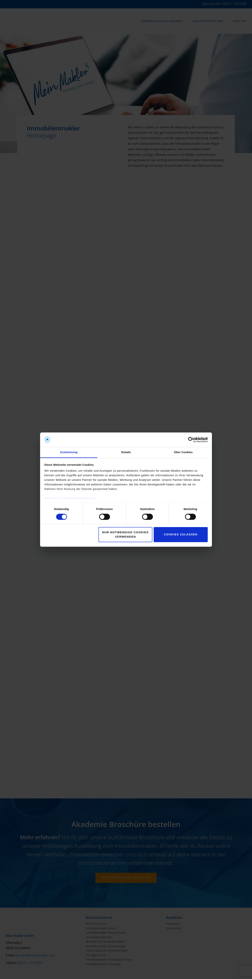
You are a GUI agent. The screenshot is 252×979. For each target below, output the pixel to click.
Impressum (52, 498)
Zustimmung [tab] (69, 452)
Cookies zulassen (181, 534)
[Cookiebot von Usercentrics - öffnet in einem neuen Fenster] (191, 439)
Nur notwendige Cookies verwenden (125, 534)
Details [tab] (126, 452)
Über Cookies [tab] (183, 452)
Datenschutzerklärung (79, 498)
